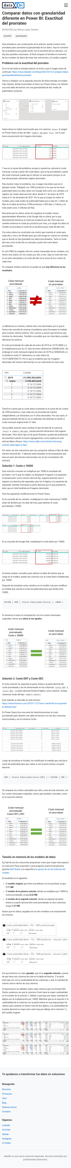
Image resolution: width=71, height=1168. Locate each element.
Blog (4, 1103)
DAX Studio (15, 870)
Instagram (7, 1139)
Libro (4, 1098)
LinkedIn (6, 1126)
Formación (7, 1094)
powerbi (7, 36)
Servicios (6, 1090)
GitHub (5, 1134)
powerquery (21, 36)
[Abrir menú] (66, 5)
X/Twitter (6, 1143)
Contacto (6, 1112)
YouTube (6, 1130)
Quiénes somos (9, 1107)
